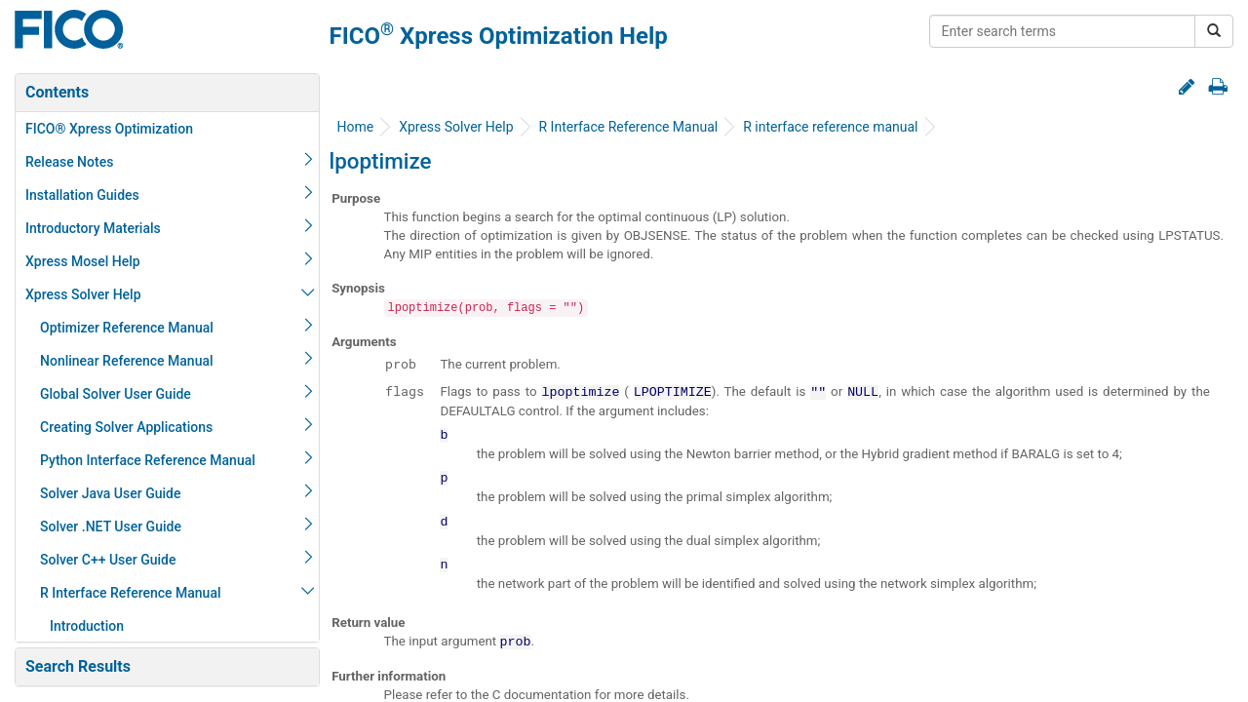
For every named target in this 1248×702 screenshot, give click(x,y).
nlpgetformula (102, 361)
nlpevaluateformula (118, 327)
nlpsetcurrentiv (105, 593)
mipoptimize (97, 162)
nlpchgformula (103, 228)
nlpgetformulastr (110, 427)
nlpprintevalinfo (107, 559)
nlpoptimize (95, 493)
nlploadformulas (109, 460)
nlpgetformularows (117, 394)
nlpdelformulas (105, 294)
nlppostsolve (98, 526)
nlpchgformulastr (112, 261)
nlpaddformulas (107, 195)
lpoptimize (91, 128)
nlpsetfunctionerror (118, 626)
